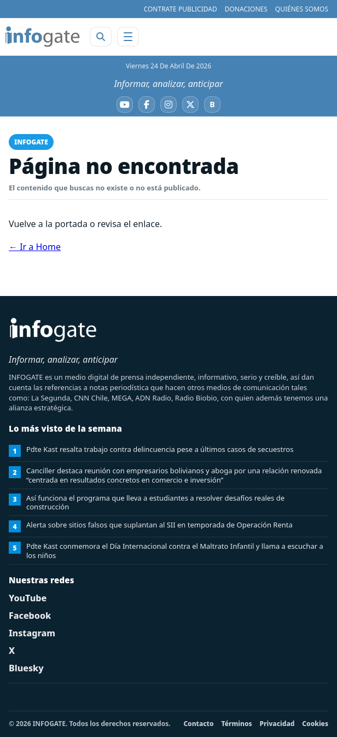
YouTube (28, 598)
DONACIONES (246, 9)
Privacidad (277, 723)
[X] (190, 104)
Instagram (32, 633)
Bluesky (26, 668)
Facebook (30, 616)
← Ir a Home (35, 247)
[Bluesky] (212, 104)
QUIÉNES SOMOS (301, 9)
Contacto (198, 723)
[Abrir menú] (128, 37)
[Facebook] (146, 104)
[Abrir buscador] (101, 37)
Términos (237, 723)
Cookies (315, 723)
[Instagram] (168, 104)
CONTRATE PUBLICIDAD (180, 9)
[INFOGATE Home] (42, 37)
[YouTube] (125, 104)
